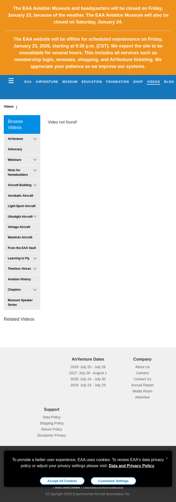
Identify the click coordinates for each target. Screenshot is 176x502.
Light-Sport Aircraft (22, 206)
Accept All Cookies (62, 481)
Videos (153, 82)
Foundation (117, 82)
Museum (70, 82)
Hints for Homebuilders (18, 172)
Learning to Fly (18, 258)
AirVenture (47, 82)
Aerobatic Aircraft (20, 195)
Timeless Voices (19, 268)
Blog (169, 82)
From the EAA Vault (22, 248)
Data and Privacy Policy (131, 466)
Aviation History (19, 279)
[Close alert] (167, 457)
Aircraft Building (19, 185)
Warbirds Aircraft (20, 237)
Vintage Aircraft (19, 227)
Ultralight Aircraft (20, 216)
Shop (138, 82)
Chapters (14, 289)
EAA (28, 82)
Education (92, 82)
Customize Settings (113, 481)
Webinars (14, 160)
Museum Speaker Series (20, 302)
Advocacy (15, 149)
